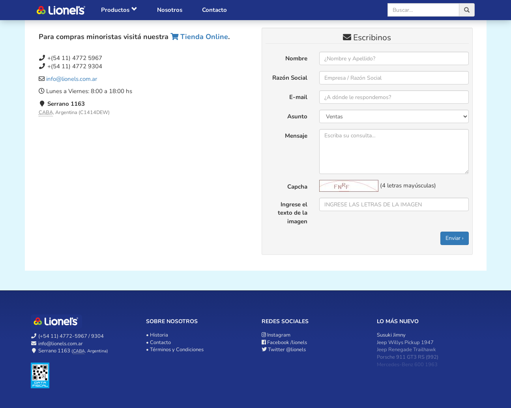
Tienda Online (199, 36)
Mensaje (296, 136)
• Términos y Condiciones (175, 349)
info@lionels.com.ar (71, 79)
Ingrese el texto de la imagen (292, 212)
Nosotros (169, 10)
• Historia (157, 335)
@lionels (284, 349)
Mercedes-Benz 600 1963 (407, 364)
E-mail (298, 97)
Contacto (214, 10)
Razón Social (289, 78)
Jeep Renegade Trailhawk (406, 349)
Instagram (276, 335)
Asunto (297, 116)
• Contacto (158, 342)
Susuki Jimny (391, 335)
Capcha (297, 187)
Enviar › (454, 238)
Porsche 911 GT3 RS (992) (407, 357)
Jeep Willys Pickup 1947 (405, 342)
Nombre (296, 58)
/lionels (284, 342)
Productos (119, 10)
